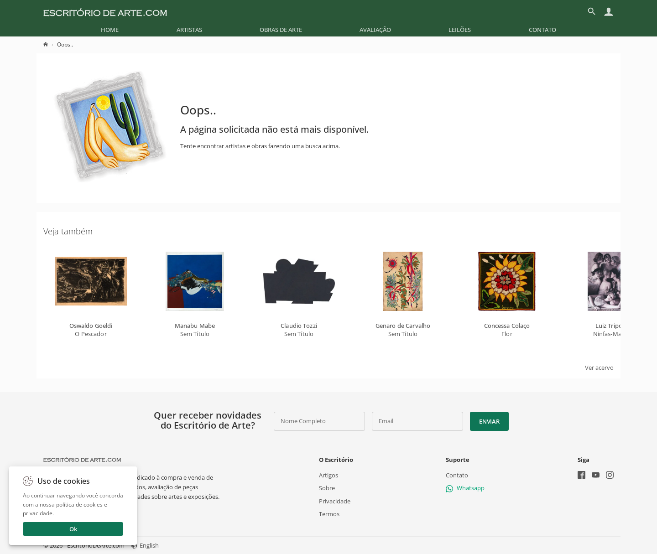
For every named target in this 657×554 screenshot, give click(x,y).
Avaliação (375, 30)
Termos (329, 513)
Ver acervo (599, 367)
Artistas (189, 30)
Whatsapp (465, 488)
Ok (73, 529)
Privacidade (334, 501)
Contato (542, 30)
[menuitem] (110, 29)
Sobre (327, 488)
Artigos (328, 475)
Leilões (459, 30)
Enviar (489, 421)
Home (110, 30)
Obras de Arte (281, 30)
